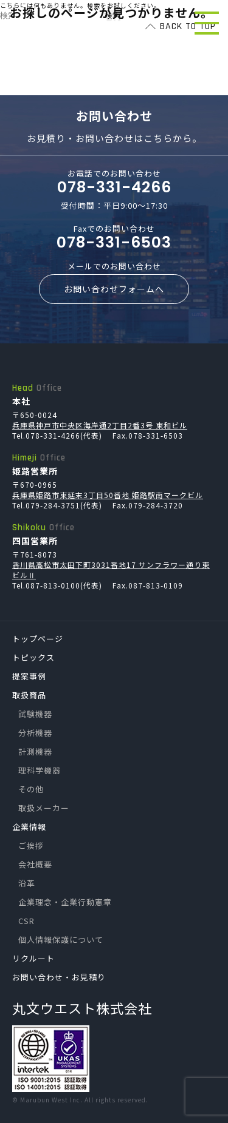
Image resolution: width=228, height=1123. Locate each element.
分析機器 (35, 732)
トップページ (37, 638)
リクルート (33, 958)
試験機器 (35, 714)
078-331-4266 (114, 187)
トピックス (33, 657)
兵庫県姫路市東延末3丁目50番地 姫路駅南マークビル (107, 495)
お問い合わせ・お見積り (59, 977)
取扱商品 (29, 695)
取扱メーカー (43, 808)
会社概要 (35, 864)
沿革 (26, 883)
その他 (31, 789)
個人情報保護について (60, 939)
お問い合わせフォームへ (114, 289)
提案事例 (29, 676)
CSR (26, 921)
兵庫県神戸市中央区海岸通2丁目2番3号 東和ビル (99, 425)
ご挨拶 (31, 845)
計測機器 (35, 751)
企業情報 (29, 826)
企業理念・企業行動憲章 (65, 902)
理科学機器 (39, 770)
